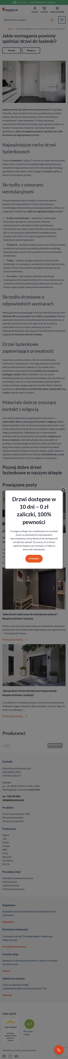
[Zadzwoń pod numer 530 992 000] (58, 1049)
